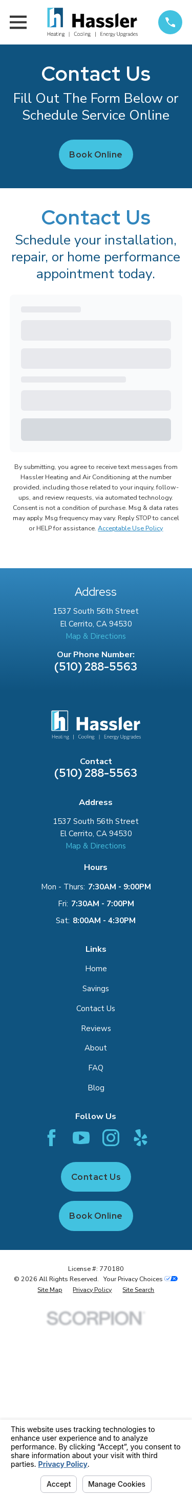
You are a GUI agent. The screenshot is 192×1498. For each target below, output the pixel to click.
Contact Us (95, 1008)
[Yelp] (140, 1137)
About (95, 1048)
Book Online (96, 154)
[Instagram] (110, 1137)
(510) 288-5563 (95, 666)
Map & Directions (96, 636)
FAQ (95, 1068)
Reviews (96, 1028)
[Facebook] (51, 1137)
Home (96, 969)
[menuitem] (49, 1289)
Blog (96, 1088)
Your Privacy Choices (140, 1279)
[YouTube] (81, 1137)
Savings (95, 988)
